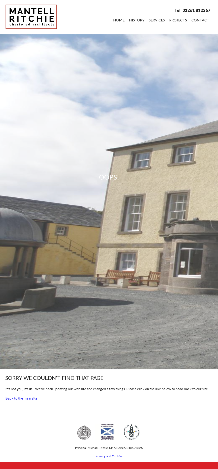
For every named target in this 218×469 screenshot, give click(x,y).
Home (119, 20)
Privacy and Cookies (109, 456)
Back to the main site (21, 398)
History (136, 20)
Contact (200, 20)
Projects (178, 20)
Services (157, 20)
